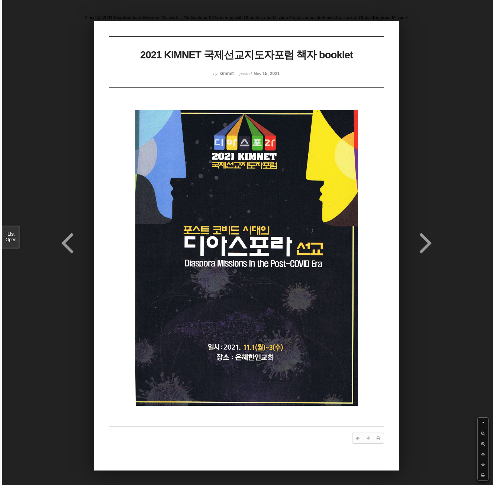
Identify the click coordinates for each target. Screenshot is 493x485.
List (11, 237)
